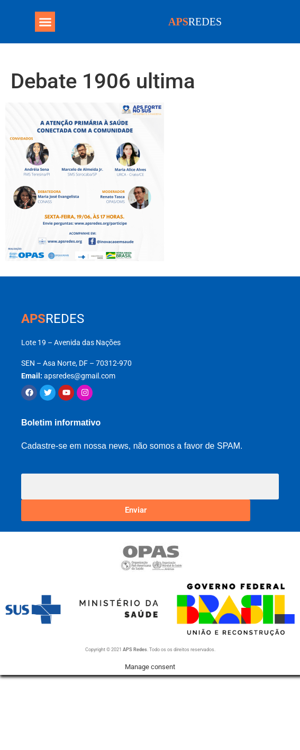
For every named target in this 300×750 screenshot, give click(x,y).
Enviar (136, 510)
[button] (45, 22)
